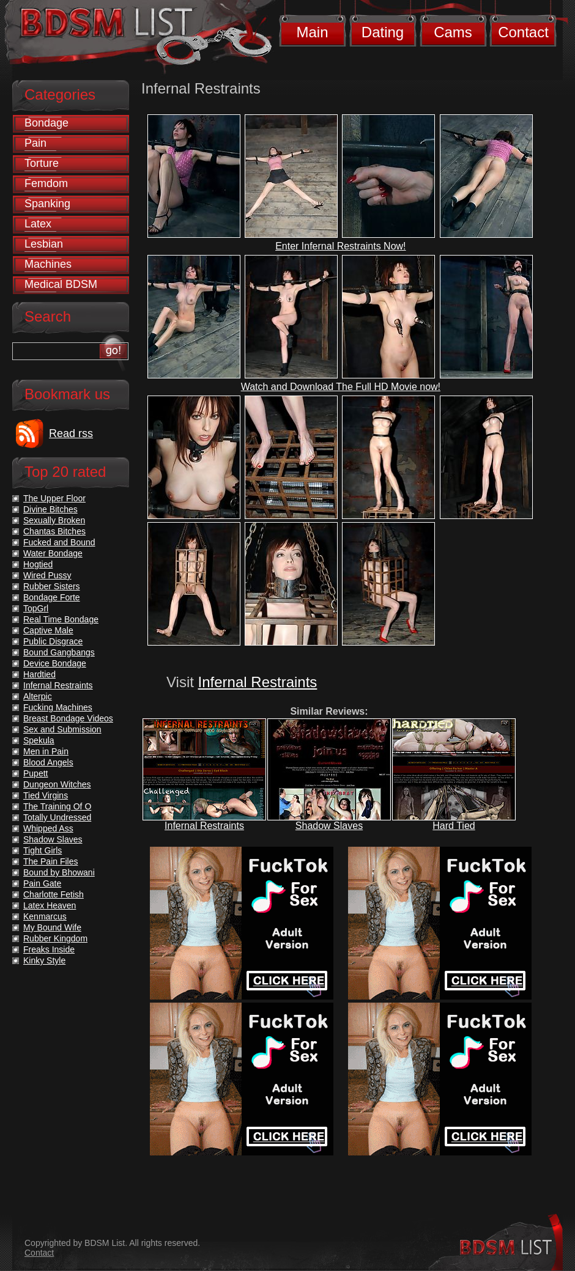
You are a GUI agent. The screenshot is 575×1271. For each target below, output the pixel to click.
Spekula (38, 740)
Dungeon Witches (57, 784)
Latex (37, 224)
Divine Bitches (50, 509)
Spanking (47, 203)
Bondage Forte (51, 597)
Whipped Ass (48, 828)
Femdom (46, 183)
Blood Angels (48, 762)
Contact (523, 32)
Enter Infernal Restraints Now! (340, 246)
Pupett (35, 773)
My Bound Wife (52, 927)
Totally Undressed (57, 817)
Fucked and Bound (59, 542)
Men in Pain (46, 751)
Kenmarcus (45, 916)
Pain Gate (42, 883)
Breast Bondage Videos (68, 718)
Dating (383, 32)
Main (312, 32)
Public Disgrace (53, 641)
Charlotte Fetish (53, 894)
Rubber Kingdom (55, 938)
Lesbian (43, 244)
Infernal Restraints (257, 682)
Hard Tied (453, 825)
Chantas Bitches (54, 531)
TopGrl (35, 608)
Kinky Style (44, 960)
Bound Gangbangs (59, 652)
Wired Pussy (47, 575)
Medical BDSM (60, 284)
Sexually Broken (54, 520)
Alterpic (37, 696)
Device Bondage (54, 663)
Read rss (71, 433)
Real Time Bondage (60, 619)
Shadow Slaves (329, 825)
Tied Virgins (45, 795)
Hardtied (39, 674)
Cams (453, 32)
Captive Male (48, 630)
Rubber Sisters (51, 586)
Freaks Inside (49, 949)
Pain (35, 143)
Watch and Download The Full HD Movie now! (340, 386)
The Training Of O (57, 806)
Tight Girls (42, 850)
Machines (48, 264)
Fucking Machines (57, 707)
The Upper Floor (54, 498)
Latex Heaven (49, 905)
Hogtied (38, 564)
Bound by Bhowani (59, 872)
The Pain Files (50, 861)
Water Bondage (53, 553)
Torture (41, 163)
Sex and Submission (62, 729)
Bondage (46, 123)
